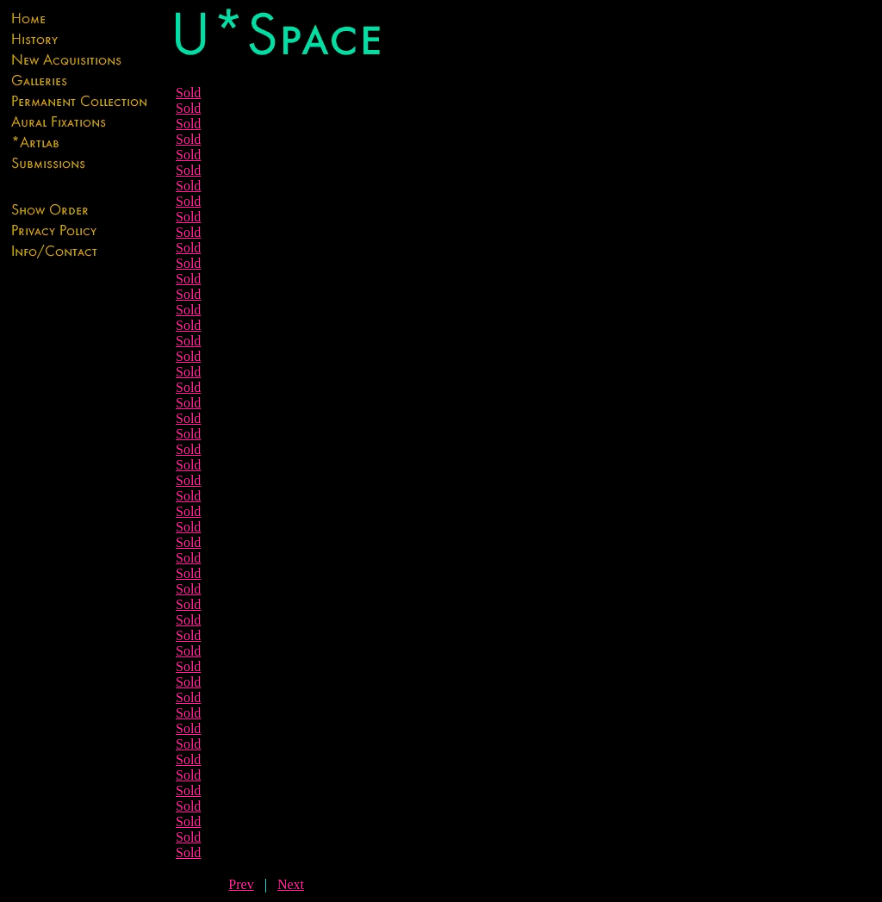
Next (290, 884)
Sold (188, 92)
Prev (240, 884)
